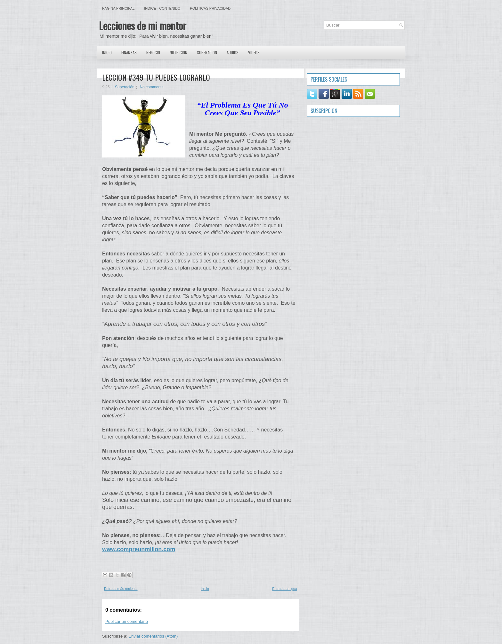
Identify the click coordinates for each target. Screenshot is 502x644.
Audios (233, 52)
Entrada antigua (284, 589)
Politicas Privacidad (210, 8)
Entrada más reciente (121, 589)
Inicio (107, 52)
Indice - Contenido (162, 8)
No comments (151, 87)
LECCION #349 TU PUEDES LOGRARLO (156, 77)
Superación (124, 87)
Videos (254, 52)
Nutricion (178, 52)
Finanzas (129, 52)
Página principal (118, 8)
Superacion (207, 52)
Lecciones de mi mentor (142, 25)
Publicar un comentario (126, 621)
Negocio (153, 52)
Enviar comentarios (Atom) (153, 636)
